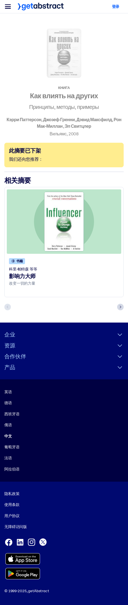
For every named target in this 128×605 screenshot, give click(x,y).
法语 (8, 458)
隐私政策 (11, 493)
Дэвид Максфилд (94, 119)
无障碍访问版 (15, 526)
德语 (8, 403)
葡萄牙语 (11, 447)
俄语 (8, 425)
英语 (8, 391)
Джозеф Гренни (59, 119)
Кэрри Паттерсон (24, 119)
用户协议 (11, 515)
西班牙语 (11, 414)
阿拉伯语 (11, 469)
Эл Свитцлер (78, 126)
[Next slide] (120, 307)
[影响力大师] (64, 221)
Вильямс (58, 133)
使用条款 (11, 504)
